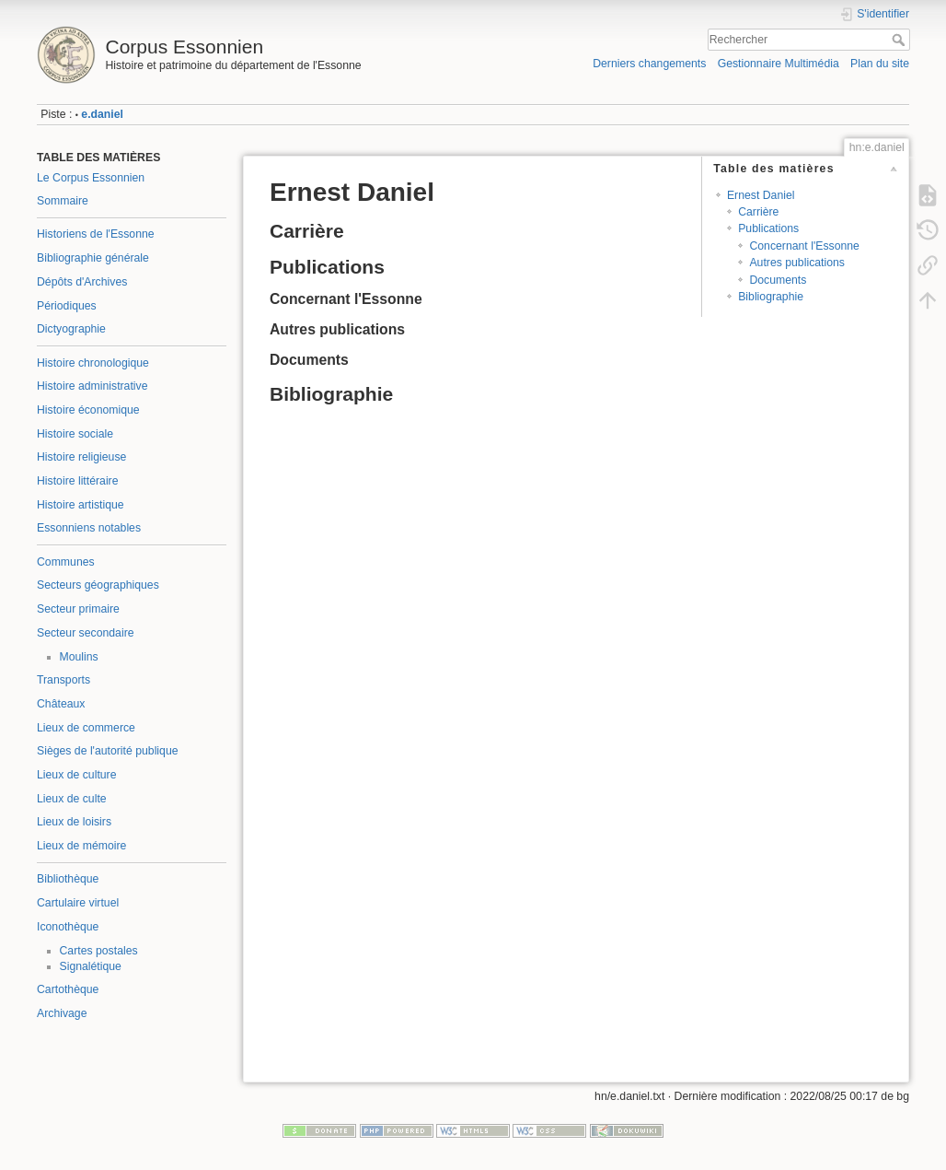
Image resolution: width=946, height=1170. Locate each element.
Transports (63, 679)
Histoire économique (88, 410)
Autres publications (797, 262)
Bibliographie (770, 296)
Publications (768, 228)
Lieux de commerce (86, 727)
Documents (777, 280)
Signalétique (90, 966)
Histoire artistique (80, 504)
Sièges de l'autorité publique (108, 750)
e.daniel (102, 114)
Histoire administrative (92, 386)
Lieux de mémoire (81, 845)
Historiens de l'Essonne (96, 234)
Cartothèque (67, 989)
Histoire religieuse (81, 456)
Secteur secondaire (85, 632)
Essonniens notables (89, 527)
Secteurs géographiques (98, 585)
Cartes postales (99, 950)
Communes (66, 562)
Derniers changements (649, 63)
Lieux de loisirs (74, 821)
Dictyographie (71, 328)
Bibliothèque (67, 878)
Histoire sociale (75, 433)
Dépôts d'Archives (82, 281)
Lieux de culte (72, 798)
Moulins (79, 656)
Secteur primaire (78, 609)
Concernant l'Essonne (804, 246)
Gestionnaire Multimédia (778, 63)
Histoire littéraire (78, 480)
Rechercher (900, 39)
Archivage (62, 1013)
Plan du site (879, 63)
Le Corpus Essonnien (90, 177)
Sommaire (62, 200)
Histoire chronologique (93, 363)
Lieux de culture (77, 774)
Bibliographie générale (93, 258)
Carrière (758, 211)
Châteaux (61, 703)
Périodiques (67, 305)
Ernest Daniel (761, 195)
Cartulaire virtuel (78, 902)
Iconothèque (67, 926)
